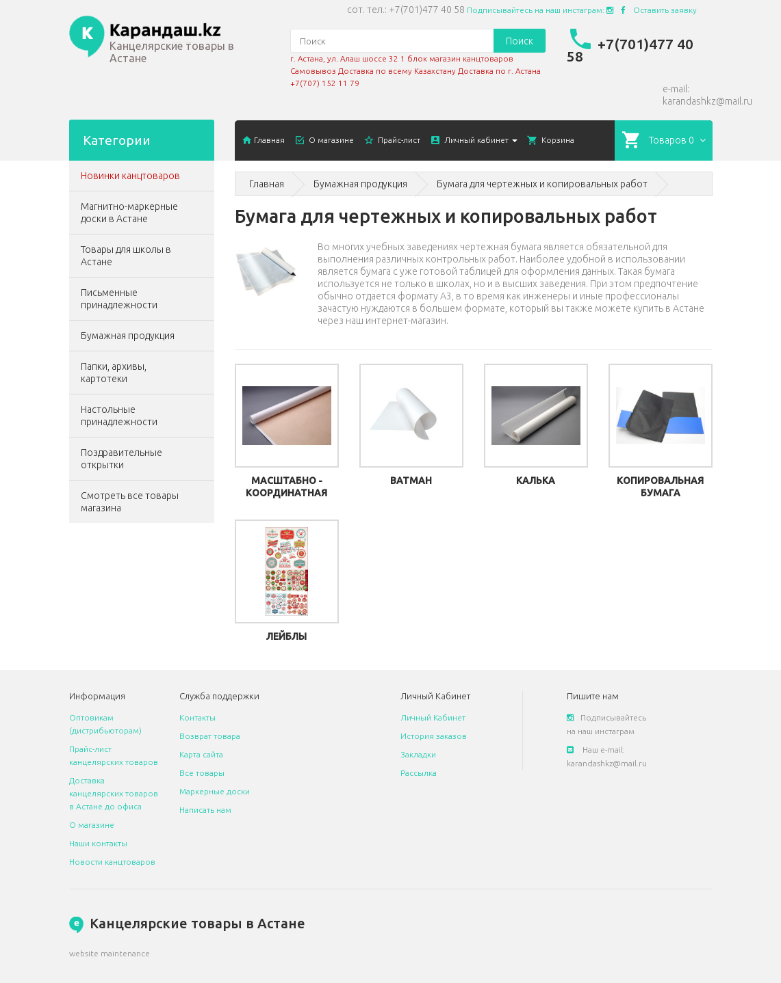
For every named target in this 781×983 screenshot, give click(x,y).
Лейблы (286, 636)
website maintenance (109, 953)
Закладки (418, 754)
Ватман (411, 480)
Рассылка (418, 772)
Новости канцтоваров (112, 861)
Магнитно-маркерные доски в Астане (129, 212)
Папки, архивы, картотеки (113, 372)
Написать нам (205, 809)
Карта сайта (201, 754)
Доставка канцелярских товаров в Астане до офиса (113, 793)
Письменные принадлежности (119, 298)
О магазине (91, 824)
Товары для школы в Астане (126, 255)
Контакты (197, 717)
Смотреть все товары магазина (130, 501)
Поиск (519, 41)
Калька (535, 480)
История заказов (433, 735)
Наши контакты (98, 843)
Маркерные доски (214, 791)
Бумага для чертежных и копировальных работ (542, 183)
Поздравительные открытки (121, 458)
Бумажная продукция (128, 335)
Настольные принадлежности (119, 415)
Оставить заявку (665, 9)
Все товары (202, 772)
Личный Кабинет (432, 717)
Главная (266, 183)
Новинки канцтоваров (130, 175)
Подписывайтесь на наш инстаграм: (540, 10)
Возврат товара (209, 735)
